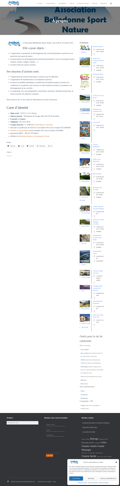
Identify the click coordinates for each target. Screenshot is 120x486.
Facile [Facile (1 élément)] (105, 456)
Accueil (40, 3)
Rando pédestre (85, 66)
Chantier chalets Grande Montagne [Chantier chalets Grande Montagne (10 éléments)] (93, 448)
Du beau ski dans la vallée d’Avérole (96, 423)
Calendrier (62, 3)
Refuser (91, 478)
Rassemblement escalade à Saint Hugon (97, 237)
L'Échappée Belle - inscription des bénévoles (98, 288)
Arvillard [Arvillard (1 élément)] (87, 439)
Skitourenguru (84, 366)
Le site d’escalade (83, 3)
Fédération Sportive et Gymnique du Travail (35, 136)
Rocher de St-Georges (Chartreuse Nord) (98, 60)
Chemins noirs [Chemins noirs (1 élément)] (84, 452)
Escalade (83, 243)
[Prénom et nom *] (55, 424)
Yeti (82, 376)
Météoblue (83, 380)
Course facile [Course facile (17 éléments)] (89, 456)
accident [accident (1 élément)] (83, 439)
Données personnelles (93, 482)
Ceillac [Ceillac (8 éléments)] (103, 442)
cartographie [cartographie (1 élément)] (97, 442)
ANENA (83, 360)
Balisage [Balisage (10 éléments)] (94, 438)
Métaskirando (84, 398)
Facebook (8, 481)
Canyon (83, 264)
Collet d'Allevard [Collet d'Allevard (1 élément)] (99, 452)
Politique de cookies (82, 482)
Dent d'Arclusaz (97, 174)
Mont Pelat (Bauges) (89, 427)
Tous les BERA (85, 349)
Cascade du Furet (88, 432)
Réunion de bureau (98, 46)
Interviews (103, 3)
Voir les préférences (108, 478)
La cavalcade (96, 122)
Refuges (94, 3)
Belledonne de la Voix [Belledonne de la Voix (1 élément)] (103, 439)
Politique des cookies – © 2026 (47, 481)
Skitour (82, 391)
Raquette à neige (85, 323)
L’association (50, 3)
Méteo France (84, 384)
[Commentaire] (55, 435)
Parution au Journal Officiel (20, 130)
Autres (83, 89)
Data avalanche (85, 353)
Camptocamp (84, 394)
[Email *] (55, 430)
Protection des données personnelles (23, 481)
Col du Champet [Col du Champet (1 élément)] (91, 452)
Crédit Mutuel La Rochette (44, 125)
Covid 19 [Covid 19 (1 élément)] (99, 456)
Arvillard (28, 113)
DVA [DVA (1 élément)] (102, 456)
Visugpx (83, 405)
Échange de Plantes (98, 74)
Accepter (76, 478)
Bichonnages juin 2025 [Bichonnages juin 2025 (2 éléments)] (88, 442)
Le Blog (71, 3)
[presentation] (53, 445)
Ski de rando (84, 327)
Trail (82, 291)
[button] (116, 462)
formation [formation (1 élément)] (109, 456)
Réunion (83, 52)
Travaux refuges (85, 213)
